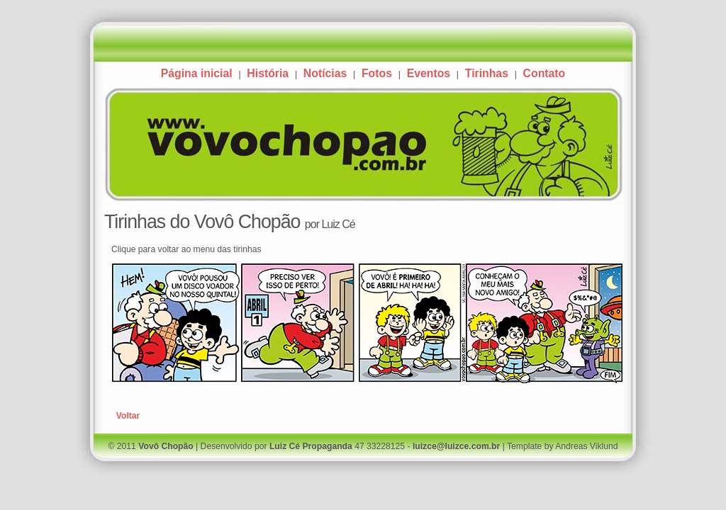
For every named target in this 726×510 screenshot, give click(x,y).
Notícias (325, 73)
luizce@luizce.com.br (456, 446)
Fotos (377, 73)
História (268, 73)
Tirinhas (486, 73)
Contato (544, 73)
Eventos (428, 73)
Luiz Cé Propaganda (310, 446)
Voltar (128, 416)
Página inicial (197, 73)
